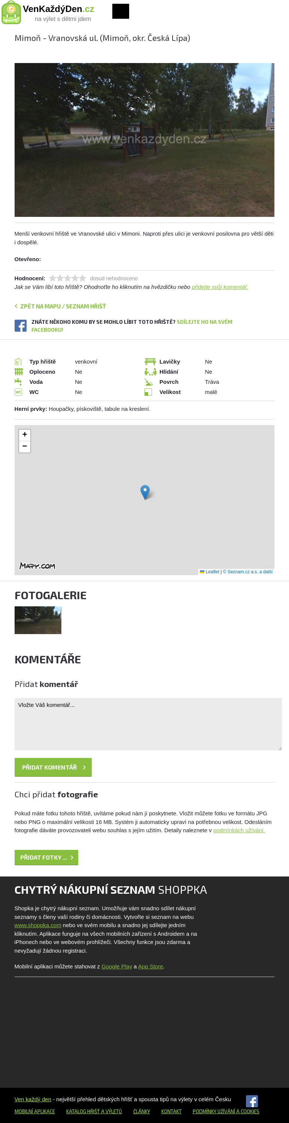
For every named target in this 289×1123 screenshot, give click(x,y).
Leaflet (209, 571)
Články (141, 1111)
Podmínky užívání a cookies (226, 1111)
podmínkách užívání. (239, 830)
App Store (150, 966)
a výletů (111, 1111)
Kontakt (171, 1111)
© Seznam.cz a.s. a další (248, 571)
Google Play (116, 966)
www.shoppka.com (38, 925)
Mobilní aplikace (35, 1111)
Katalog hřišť (83, 1111)
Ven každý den (33, 1099)
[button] (145, 492)
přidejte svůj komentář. (220, 287)
